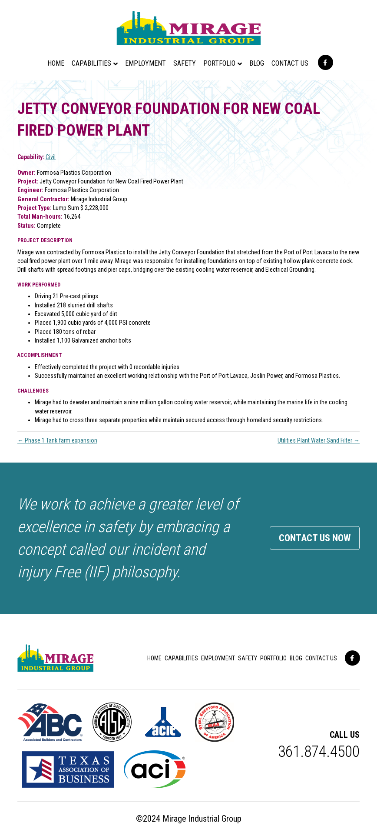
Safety (184, 63)
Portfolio (219, 63)
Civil (51, 156)
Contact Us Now (315, 538)
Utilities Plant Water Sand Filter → (319, 440)
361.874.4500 (319, 752)
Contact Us (289, 63)
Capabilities (91, 63)
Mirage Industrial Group (201, 818)
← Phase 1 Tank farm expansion (57, 440)
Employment (145, 63)
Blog (256, 63)
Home (55, 63)
